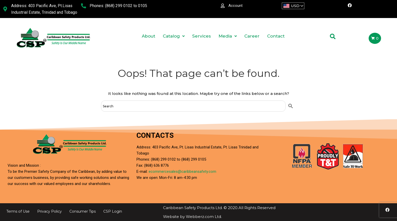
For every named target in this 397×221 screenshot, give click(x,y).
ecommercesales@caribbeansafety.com (182, 171)
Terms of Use (18, 211)
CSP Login (112, 211)
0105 (142, 5)
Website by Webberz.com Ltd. (192, 216)
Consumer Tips (82, 211)
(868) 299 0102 (118, 5)
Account (235, 5)
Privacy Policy (49, 211)
